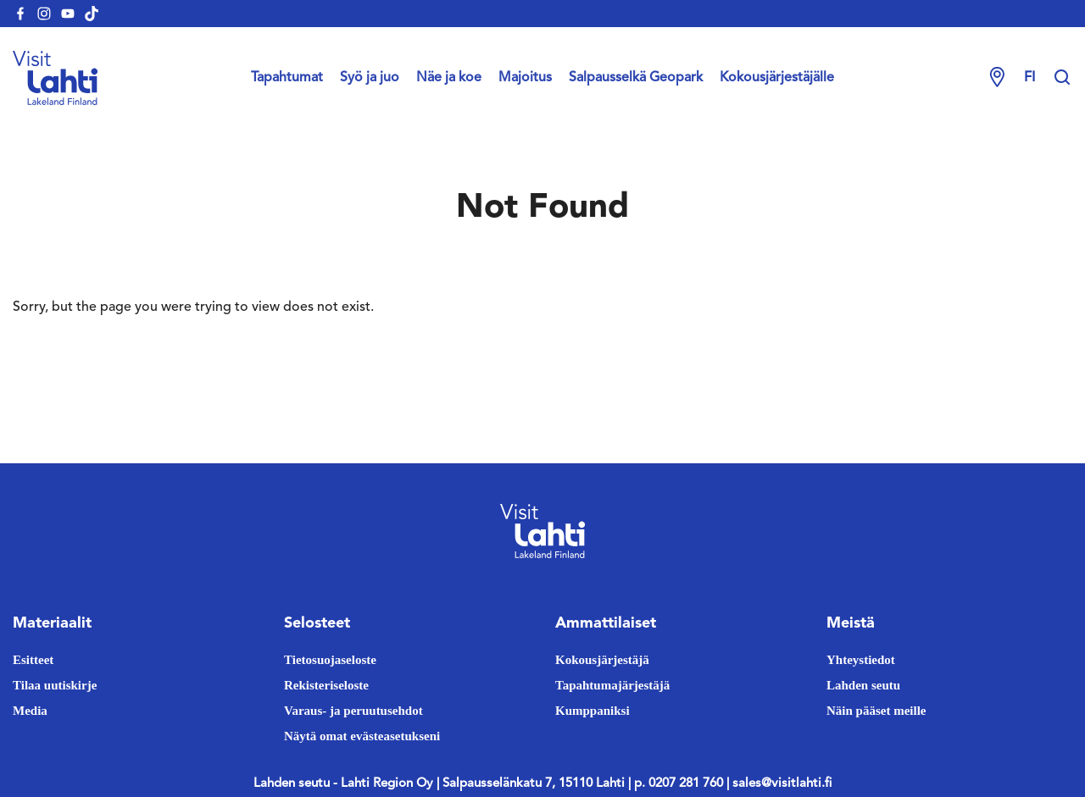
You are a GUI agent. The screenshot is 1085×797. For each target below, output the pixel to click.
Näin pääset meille (876, 710)
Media (30, 710)
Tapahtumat (287, 78)
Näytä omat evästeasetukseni (362, 736)
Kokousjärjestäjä (602, 660)
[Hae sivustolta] (1062, 78)
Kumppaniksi (592, 710)
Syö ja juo (369, 78)
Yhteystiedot (860, 660)
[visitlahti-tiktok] (91, 13)
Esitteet (33, 660)
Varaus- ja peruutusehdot (353, 710)
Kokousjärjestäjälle (777, 78)
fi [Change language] (1029, 78)
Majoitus (525, 78)
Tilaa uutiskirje (55, 685)
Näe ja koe (448, 78)
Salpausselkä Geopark (636, 78)
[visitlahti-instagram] (44, 13)
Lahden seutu (863, 685)
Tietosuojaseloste (330, 660)
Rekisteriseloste (326, 685)
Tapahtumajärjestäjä (612, 685)
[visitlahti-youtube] (67, 13)
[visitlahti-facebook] (20, 13)
